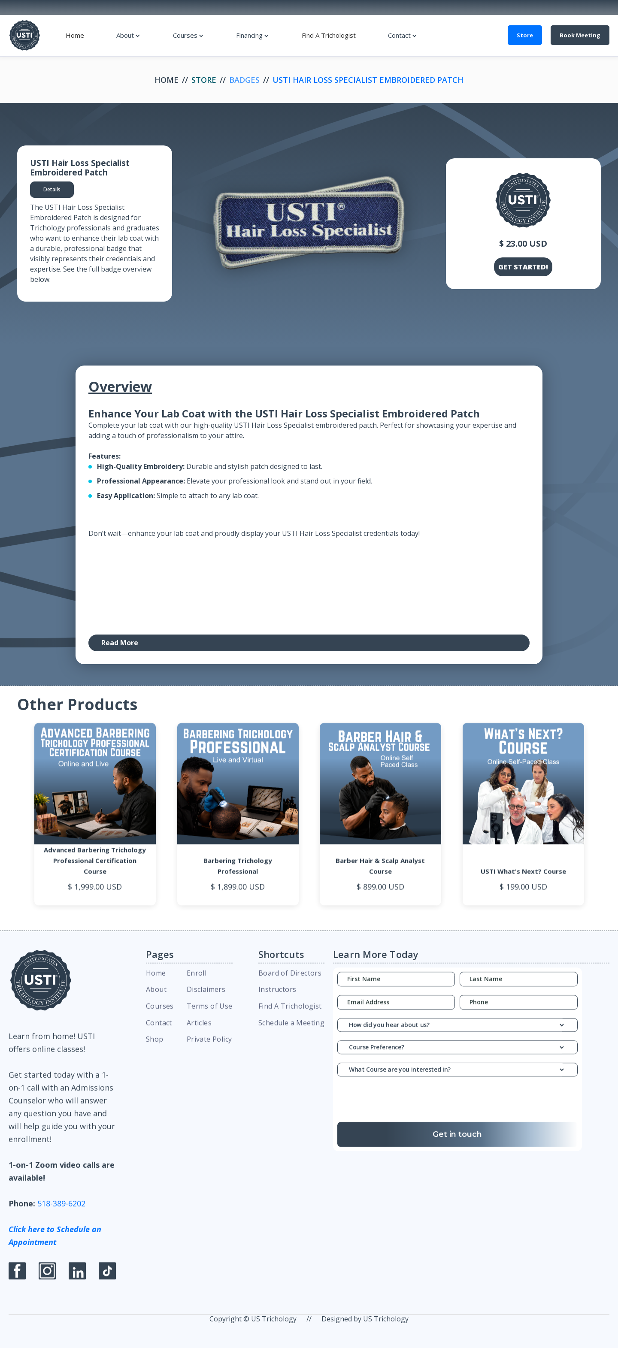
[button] (128, 35)
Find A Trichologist (329, 35)
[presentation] (457, 1110)
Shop (155, 1048)
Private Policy (209, 1048)
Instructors (277, 998)
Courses (185, 35)
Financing (249, 35)
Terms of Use (210, 1014)
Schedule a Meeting (291, 1031)
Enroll (196, 981)
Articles (199, 1031)
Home (75, 35)
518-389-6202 (61, 1212)
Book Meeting (580, 35)
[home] (25, 35)
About (125, 35)
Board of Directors (289, 981)
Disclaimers (206, 998)
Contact (399, 35)
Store (525, 35)
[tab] (52, 189)
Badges (244, 80)
